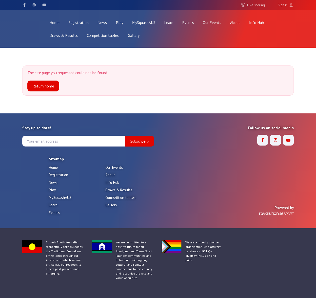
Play (119, 22)
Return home (43, 86)
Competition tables (103, 35)
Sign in (285, 5)
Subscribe (139, 141)
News (102, 22)
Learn (168, 22)
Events (188, 22)
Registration (78, 22)
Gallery (133, 35)
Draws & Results (63, 35)
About (235, 22)
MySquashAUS (143, 22)
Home (54, 22)
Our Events (212, 22)
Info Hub (256, 22)
